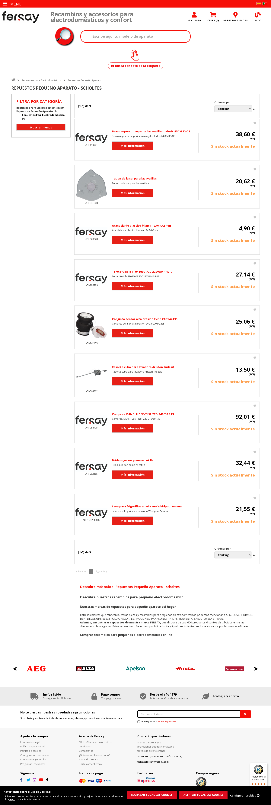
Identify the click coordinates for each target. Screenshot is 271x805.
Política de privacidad (32, 747)
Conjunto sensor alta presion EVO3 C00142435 (144, 320)
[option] (36, 669)
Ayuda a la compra (34, 737)
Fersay (21, 17)
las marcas (93, 616)
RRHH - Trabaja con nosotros (95, 743)
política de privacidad (167, 722)
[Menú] (265, 765)
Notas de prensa (88, 760)
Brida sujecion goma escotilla (132, 461)
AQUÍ (22, 799)
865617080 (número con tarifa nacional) (159, 757)
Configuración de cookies (34, 756)
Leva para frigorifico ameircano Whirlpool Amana (147, 507)
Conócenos (85, 747)
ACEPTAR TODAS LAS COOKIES (207, 794)
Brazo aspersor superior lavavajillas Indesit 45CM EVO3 (151, 132)
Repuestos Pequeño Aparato (84, 81)
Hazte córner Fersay (90, 764)
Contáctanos (86, 751)
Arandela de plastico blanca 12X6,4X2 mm (141, 226)
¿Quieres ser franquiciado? (94, 756)
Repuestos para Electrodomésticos (42, 81)
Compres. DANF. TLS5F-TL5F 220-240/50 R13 (143, 415)
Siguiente (100, 572)
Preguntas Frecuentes (33, 764)
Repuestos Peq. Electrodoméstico (43, 115)
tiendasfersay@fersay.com (153, 762)
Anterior (82, 572)
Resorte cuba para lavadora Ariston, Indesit (143, 368)
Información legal (30, 743)
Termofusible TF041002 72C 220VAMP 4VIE (142, 272)
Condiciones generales (33, 760)
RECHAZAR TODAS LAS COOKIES (153, 794)
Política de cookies (30, 751)
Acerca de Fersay (91, 737)
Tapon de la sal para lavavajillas (134, 179)
